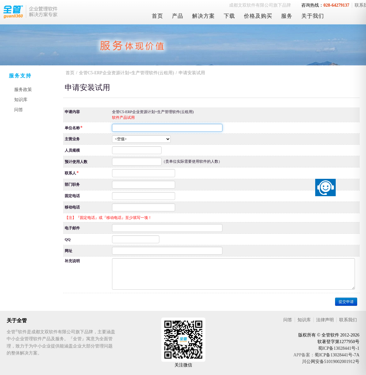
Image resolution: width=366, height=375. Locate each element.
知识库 (20, 99)
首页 (157, 16)
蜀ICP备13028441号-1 (338, 348)
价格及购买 (258, 16)
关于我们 (312, 16)
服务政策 (23, 89)
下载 (229, 16)
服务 (286, 16)
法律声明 (325, 320)
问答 (18, 109)
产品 (177, 16)
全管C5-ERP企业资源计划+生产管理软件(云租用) (126, 72)
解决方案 (203, 16)
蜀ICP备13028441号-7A (337, 355)
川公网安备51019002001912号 (330, 361)
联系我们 (348, 320)
